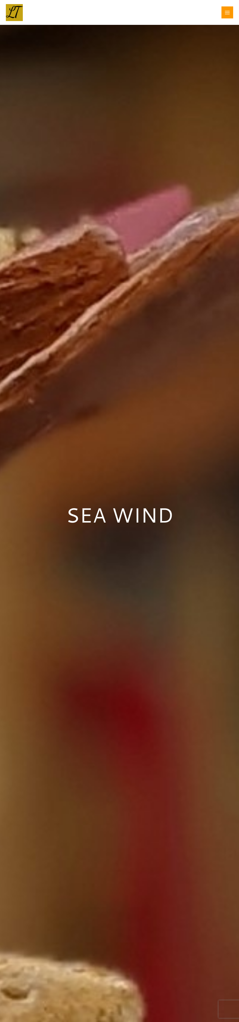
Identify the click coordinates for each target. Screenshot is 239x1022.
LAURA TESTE (52, 9)
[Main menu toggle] (227, 12)
